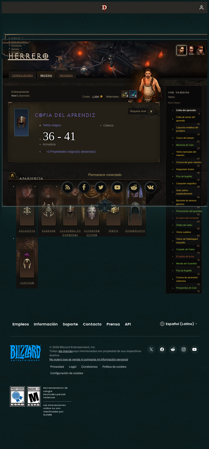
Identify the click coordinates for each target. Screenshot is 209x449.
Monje (113, 231)
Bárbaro (48, 231)
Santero (27, 282)
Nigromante (135, 231)
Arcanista (27, 231)
